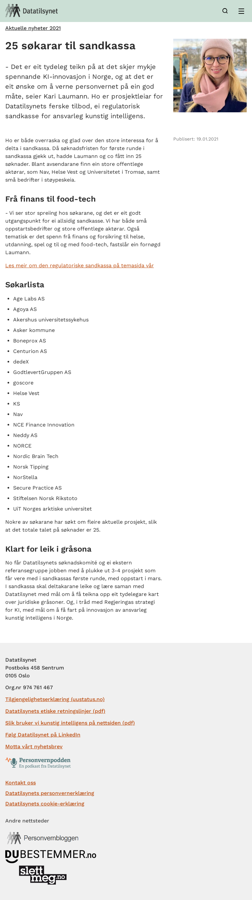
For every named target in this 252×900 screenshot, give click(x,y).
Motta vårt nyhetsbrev (34, 746)
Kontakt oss (20, 782)
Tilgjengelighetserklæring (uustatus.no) (55, 699)
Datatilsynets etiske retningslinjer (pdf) (55, 711)
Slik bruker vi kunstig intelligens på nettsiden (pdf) (70, 723)
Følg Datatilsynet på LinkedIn (42, 735)
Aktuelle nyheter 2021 (33, 28)
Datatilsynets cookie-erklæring (44, 804)
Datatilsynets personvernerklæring (49, 793)
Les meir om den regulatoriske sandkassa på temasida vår (79, 265)
